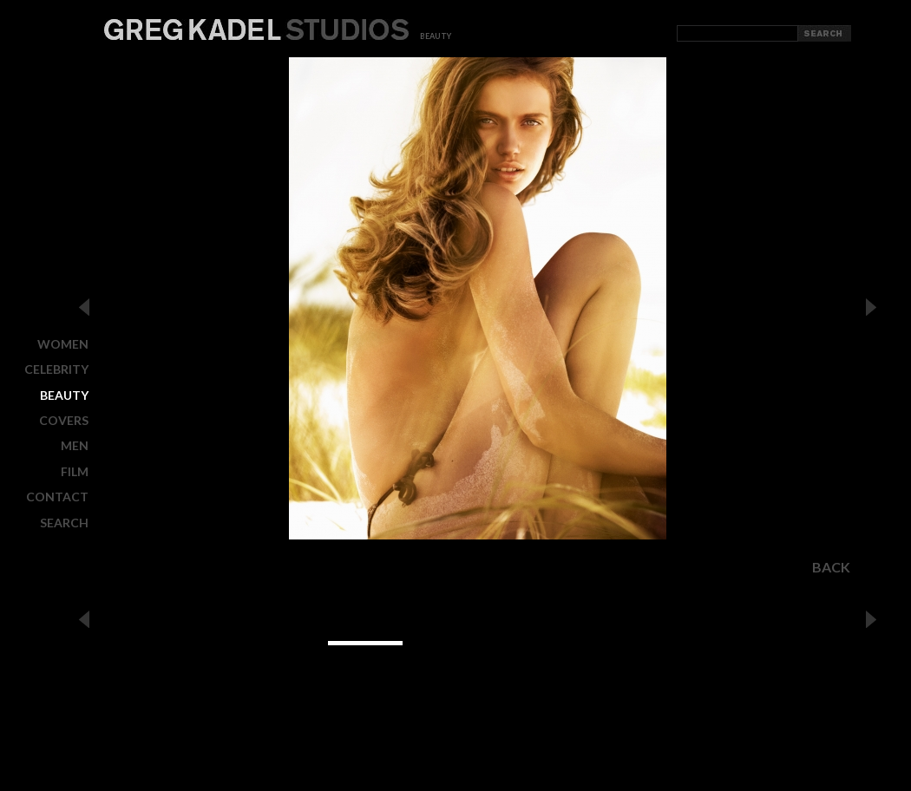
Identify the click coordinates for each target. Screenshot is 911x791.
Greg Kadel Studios (256, 29)
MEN (74, 445)
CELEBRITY (56, 369)
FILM (74, 471)
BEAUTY (64, 395)
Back (831, 567)
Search (64, 522)
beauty (435, 36)
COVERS (63, 420)
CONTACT (57, 496)
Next (871, 307)
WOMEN (62, 344)
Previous (84, 307)
